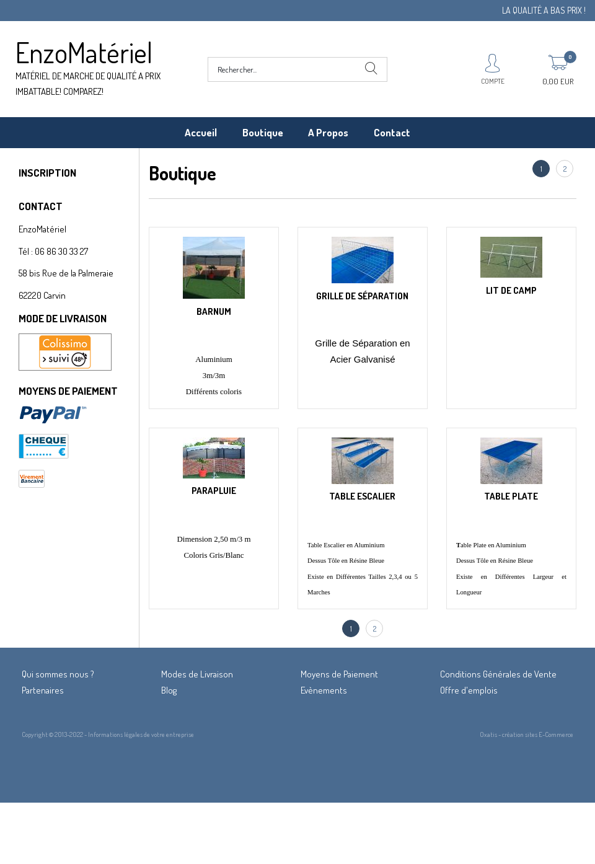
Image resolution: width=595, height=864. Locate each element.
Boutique (262, 132)
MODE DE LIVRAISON (63, 318)
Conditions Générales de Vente (498, 674)
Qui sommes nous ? (58, 674)
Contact (392, 132)
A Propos (328, 132)
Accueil (201, 132)
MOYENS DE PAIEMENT (68, 390)
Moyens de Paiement (339, 674)
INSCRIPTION (47, 172)
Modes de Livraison (197, 674)
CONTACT (41, 206)
